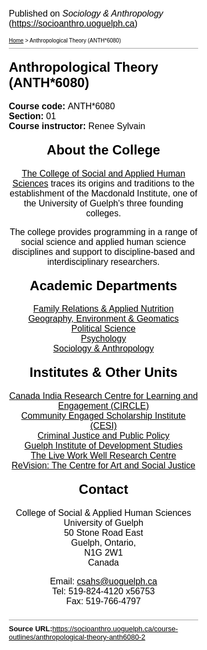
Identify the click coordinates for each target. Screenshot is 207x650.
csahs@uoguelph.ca (117, 581)
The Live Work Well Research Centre (104, 455)
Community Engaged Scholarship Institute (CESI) (104, 420)
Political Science (103, 328)
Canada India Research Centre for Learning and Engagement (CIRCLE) (103, 401)
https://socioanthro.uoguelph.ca (73, 23)
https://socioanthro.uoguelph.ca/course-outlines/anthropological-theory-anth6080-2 (93, 633)
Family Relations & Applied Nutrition (103, 308)
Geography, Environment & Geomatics (103, 318)
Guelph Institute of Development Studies (103, 445)
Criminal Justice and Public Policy (103, 435)
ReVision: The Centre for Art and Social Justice (103, 465)
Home (16, 41)
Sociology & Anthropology (103, 348)
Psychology (103, 338)
